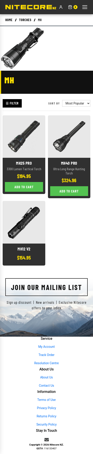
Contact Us (46, 385)
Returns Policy (46, 416)
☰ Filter (12, 103)
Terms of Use (46, 400)
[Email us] (46, 439)
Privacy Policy (46, 408)
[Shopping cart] (72, 7)
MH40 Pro (69, 163)
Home (9, 20)
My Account (46, 346)
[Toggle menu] (85, 7)
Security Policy (46, 424)
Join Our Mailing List (46, 287)
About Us (46, 377)
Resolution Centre (46, 363)
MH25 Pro (24, 163)
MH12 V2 (24, 248)
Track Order (46, 355)
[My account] (61, 7)
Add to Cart (24, 187)
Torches (25, 20)
